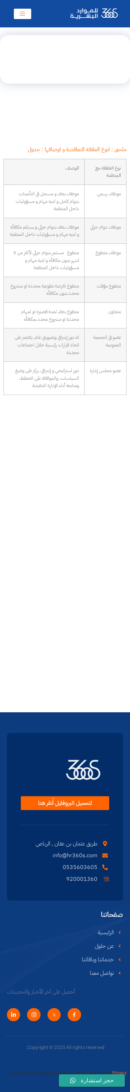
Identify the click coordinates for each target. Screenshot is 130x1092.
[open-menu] (22, 14)
